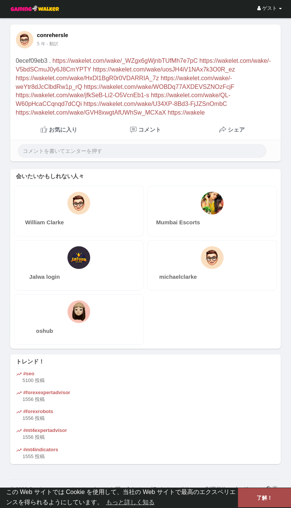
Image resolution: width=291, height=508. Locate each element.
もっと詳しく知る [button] (130, 502)
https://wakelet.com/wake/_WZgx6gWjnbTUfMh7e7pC (124, 60)
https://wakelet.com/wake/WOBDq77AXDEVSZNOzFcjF (159, 87)
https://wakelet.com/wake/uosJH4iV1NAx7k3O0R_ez (164, 69)
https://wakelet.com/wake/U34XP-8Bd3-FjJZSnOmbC (155, 104)
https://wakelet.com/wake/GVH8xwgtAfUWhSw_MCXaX (91, 112)
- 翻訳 (52, 44)
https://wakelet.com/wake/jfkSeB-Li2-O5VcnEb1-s (82, 95)
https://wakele (186, 112)
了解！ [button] (264, 498)
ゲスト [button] (269, 8)
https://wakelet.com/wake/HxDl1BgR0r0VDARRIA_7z (87, 78)
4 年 (41, 44)
